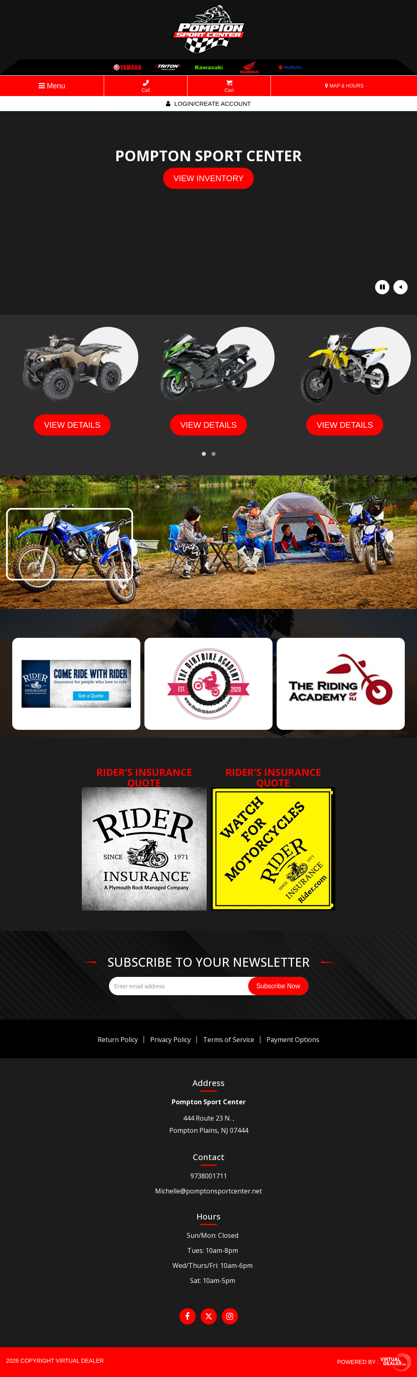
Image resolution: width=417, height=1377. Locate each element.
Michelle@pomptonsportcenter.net (208, 1191)
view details (72, 424)
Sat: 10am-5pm (212, 1280)
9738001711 (208, 1175)
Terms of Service (228, 1039)
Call (146, 86)
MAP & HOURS (344, 86)
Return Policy (118, 1039)
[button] (204, 454)
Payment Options (292, 1039)
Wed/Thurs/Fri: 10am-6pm (212, 1265)
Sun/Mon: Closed (212, 1235)
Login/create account (208, 103)
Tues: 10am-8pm (212, 1250)
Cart (229, 86)
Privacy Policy (170, 1039)
